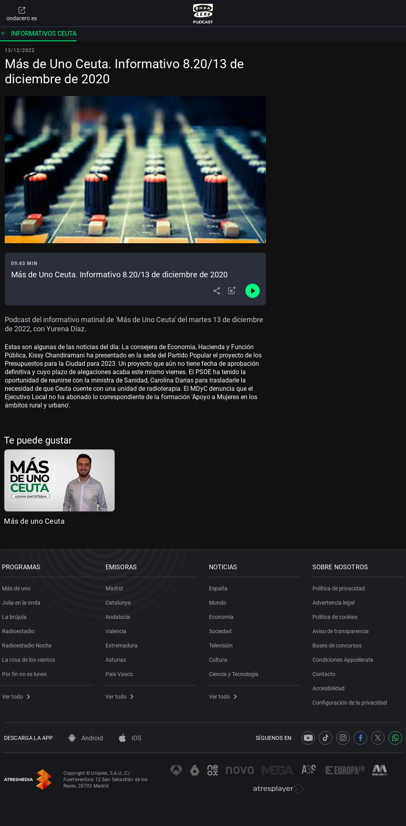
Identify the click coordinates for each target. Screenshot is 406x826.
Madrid (116, 585)
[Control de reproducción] (252, 291)
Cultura (220, 656)
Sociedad (222, 628)
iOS (130, 738)
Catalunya (120, 599)
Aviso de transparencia (342, 628)
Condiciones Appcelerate (344, 656)
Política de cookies (337, 614)
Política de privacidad (340, 585)
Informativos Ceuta (38, 33)
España (220, 585)
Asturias (117, 656)
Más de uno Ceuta (34, 521)
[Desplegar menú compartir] (217, 291)
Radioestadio (20, 628)
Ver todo (18, 693)
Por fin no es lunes (26, 671)
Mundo (219, 599)
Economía (223, 614)
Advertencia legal (335, 599)
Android (86, 738)
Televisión (223, 642)
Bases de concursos (339, 642)
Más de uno (18, 585)
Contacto (325, 671)
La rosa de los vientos (30, 656)
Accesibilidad (330, 685)
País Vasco (121, 671)
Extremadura (123, 642)
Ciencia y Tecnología (235, 671)
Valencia (117, 628)
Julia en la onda (23, 599)
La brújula (16, 614)
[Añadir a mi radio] (232, 291)
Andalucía (119, 614)
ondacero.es (21, 13)
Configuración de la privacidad (351, 699)
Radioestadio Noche (29, 642)
